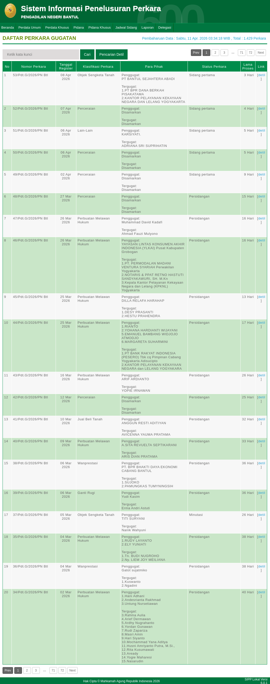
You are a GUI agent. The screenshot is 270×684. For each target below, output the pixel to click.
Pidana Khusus (100, 27)
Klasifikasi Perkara (98, 66)
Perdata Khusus (57, 27)
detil (261, 75)
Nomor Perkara (33, 66)
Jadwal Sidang (126, 27)
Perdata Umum (29, 27)
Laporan (148, 27)
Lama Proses (247, 66)
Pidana (78, 27)
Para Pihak (154, 66)
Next (261, 52)
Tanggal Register (66, 66)
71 (241, 52)
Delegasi (164, 27)
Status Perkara (214, 66)
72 (250, 52)
